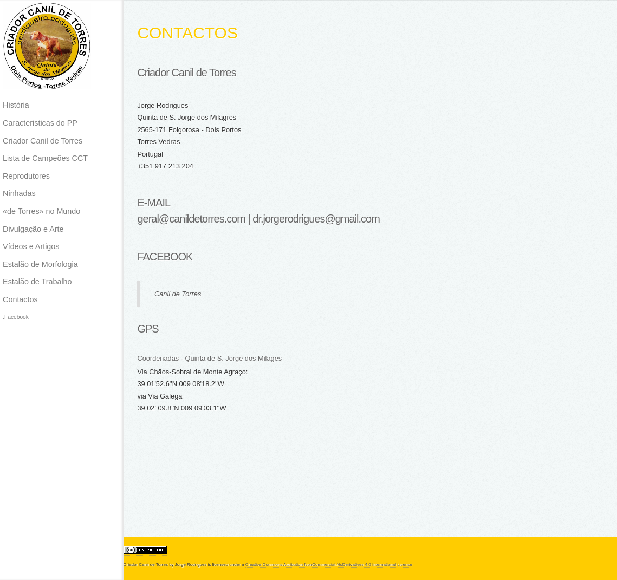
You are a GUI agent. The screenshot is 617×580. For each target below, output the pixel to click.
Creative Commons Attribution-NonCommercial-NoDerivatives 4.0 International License (328, 564)
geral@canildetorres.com (191, 219)
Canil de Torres (177, 294)
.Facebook (16, 317)
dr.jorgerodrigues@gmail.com (315, 219)
